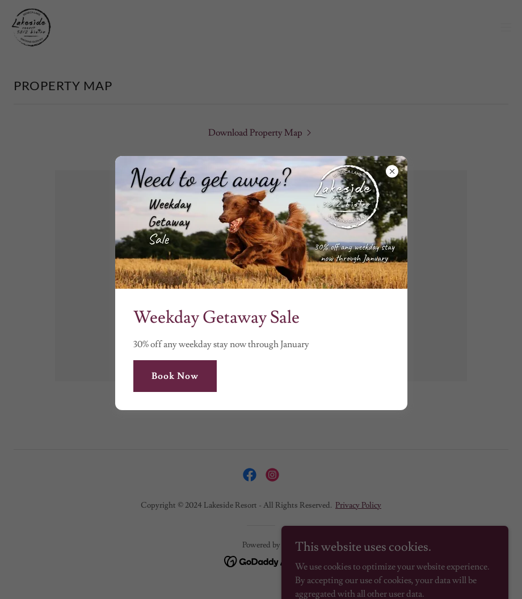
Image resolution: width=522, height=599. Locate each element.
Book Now (175, 376)
